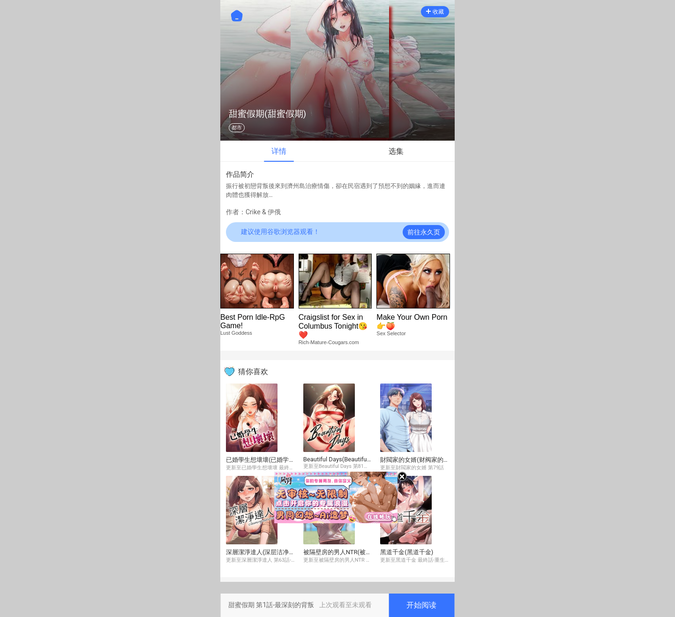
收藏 (435, 11)
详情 (278, 151)
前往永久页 (423, 232)
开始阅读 (421, 605)
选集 (396, 151)
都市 (237, 128)
